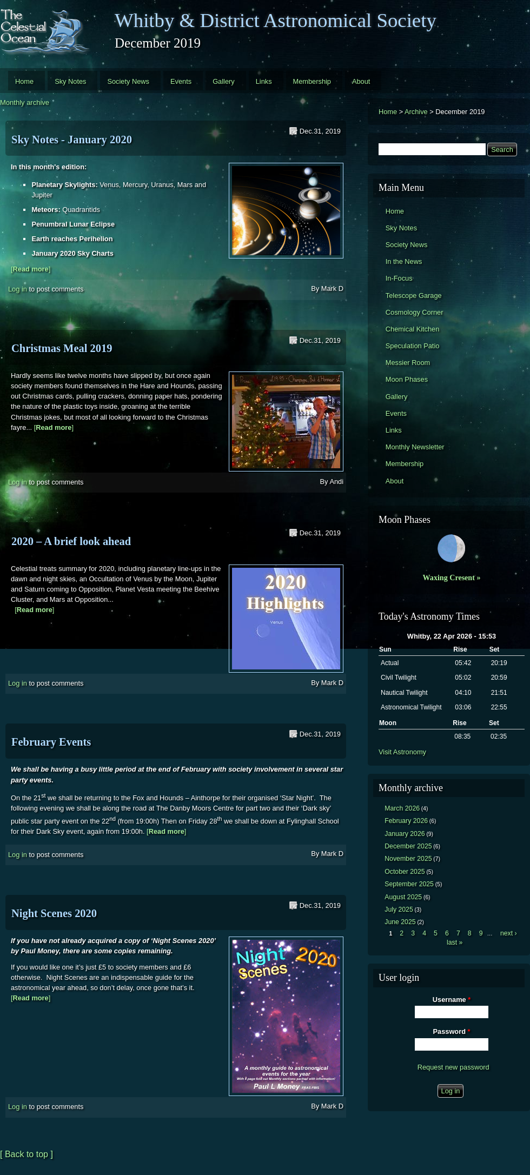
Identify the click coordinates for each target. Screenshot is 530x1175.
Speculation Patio (413, 346)
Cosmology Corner (414, 312)
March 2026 (402, 808)
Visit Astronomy (402, 752)
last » (454, 942)
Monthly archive (24, 102)
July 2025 (399, 909)
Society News (128, 81)
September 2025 (409, 884)
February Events (51, 742)
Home (24, 81)
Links (264, 81)
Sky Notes (70, 81)
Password (452, 1031)
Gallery (224, 81)
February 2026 (406, 821)
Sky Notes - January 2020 (71, 139)
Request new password (453, 1067)
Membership (312, 81)
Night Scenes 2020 (54, 913)
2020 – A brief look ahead (71, 541)
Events (180, 81)
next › (508, 933)
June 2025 (400, 922)
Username (452, 999)
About (361, 81)
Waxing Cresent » (452, 577)
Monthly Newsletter (415, 447)
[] (30, 269)
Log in (17, 289)
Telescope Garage (414, 295)
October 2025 (405, 871)
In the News (404, 261)
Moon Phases (407, 379)
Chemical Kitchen (413, 329)
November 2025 (408, 858)
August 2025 (403, 897)
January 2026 (405, 834)
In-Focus (399, 278)
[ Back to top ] (26, 1154)
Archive (416, 112)
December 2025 (408, 846)
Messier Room (408, 363)
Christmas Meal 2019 (61, 348)
